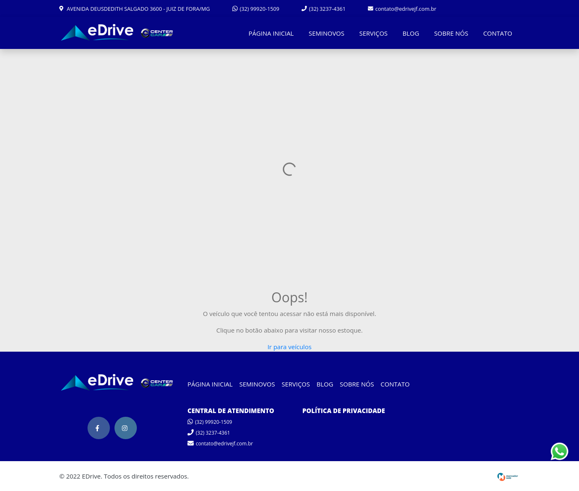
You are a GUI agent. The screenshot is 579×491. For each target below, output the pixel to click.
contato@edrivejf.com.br (402, 8)
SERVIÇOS (373, 33)
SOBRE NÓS (451, 33)
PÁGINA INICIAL (271, 33)
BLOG (411, 33)
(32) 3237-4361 (323, 8)
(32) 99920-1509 (256, 8)
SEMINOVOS (326, 33)
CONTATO (497, 33)
